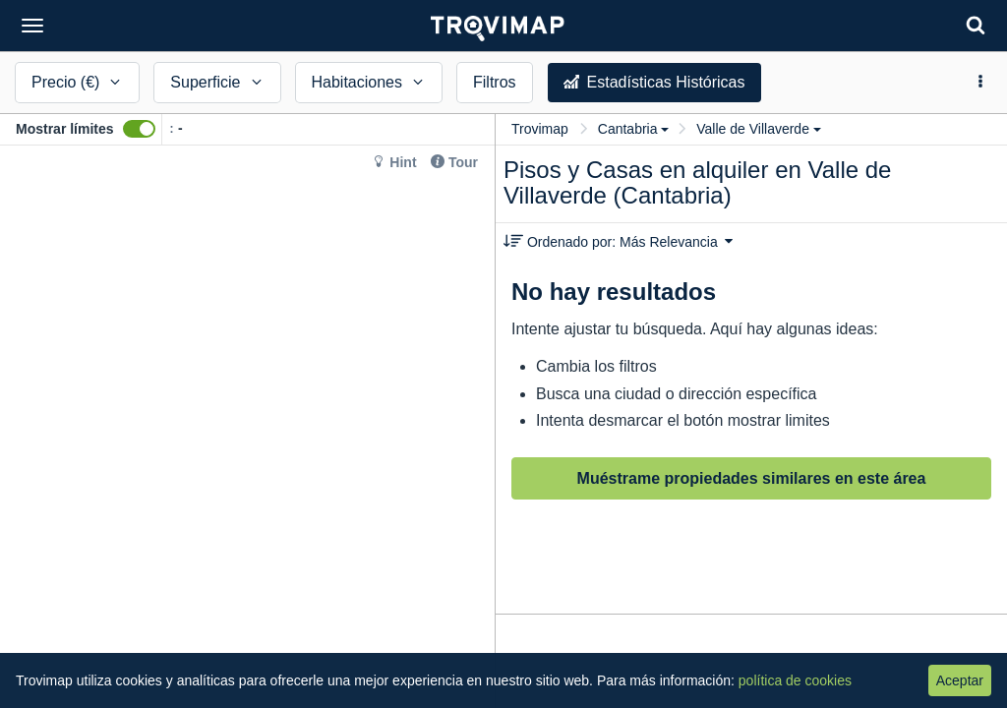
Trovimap (539, 129)
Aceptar (959, 680)
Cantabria (634, 129)
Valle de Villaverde (758, 129)
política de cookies (795, 680)
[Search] (975, 25)
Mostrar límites (65, 129)
